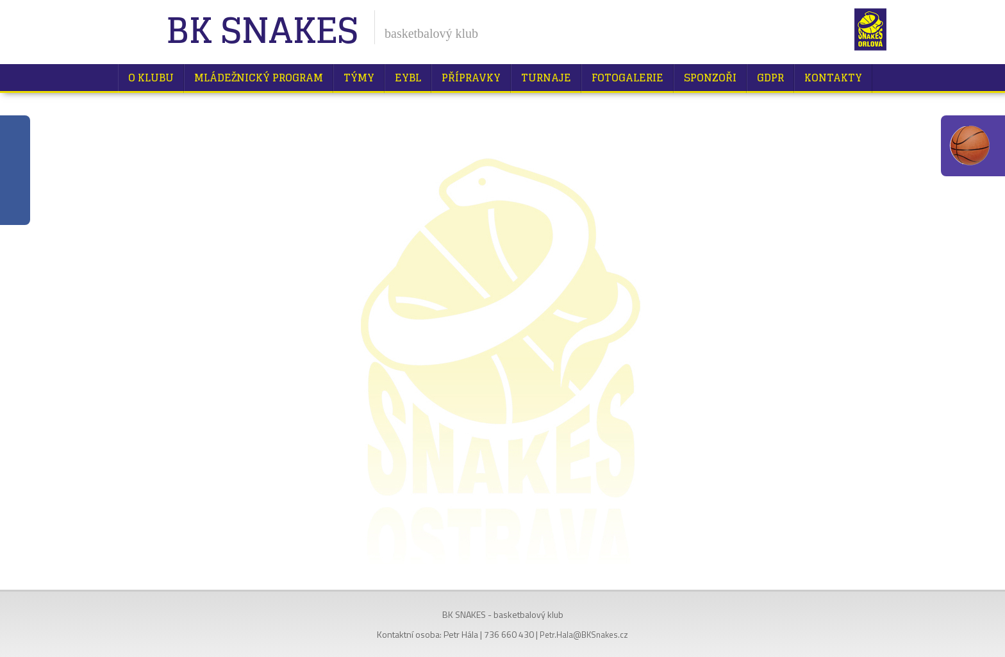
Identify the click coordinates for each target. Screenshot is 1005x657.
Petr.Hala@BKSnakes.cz (584, 634)
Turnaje (546, 78)
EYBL (408, 78)
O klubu (151, 78)
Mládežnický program (258, 78)
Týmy (359, 78)
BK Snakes (262, 31)
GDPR (770, 78)
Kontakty (833, 78)
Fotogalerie (627, 78)
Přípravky (471, 78)
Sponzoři (710, 78)
